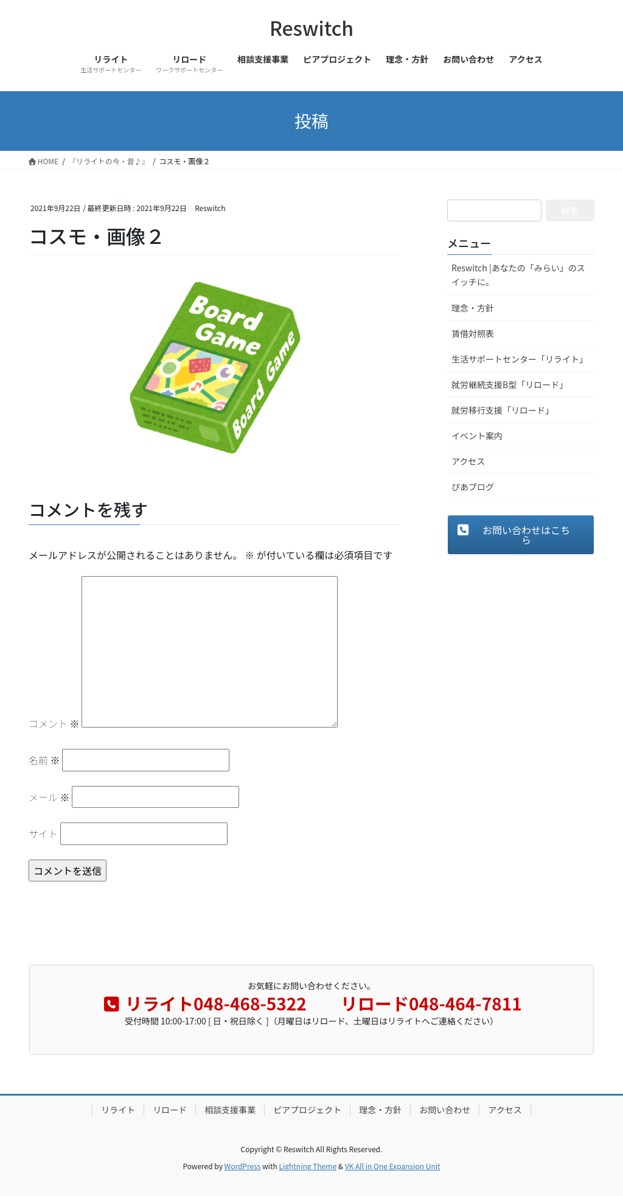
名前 (44, 760)
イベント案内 (477, 435)
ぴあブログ (472, 487)
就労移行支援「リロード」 (502, 410)
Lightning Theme (307, 1166)
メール (49, 797)
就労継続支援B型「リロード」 (509, 384)
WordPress (242, 1166)
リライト (118, 1110)
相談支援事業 (230, 1110)
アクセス (468, 461)
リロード (170, 1110)
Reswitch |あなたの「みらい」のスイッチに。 (518, 275)
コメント (54, 723)
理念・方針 (472, 308)
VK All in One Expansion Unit (392, 1166)
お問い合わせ (444, 1110)
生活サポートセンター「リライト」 (519, 359)
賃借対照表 (472, 333)
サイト (43, 833)
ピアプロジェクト (307, 1110)
